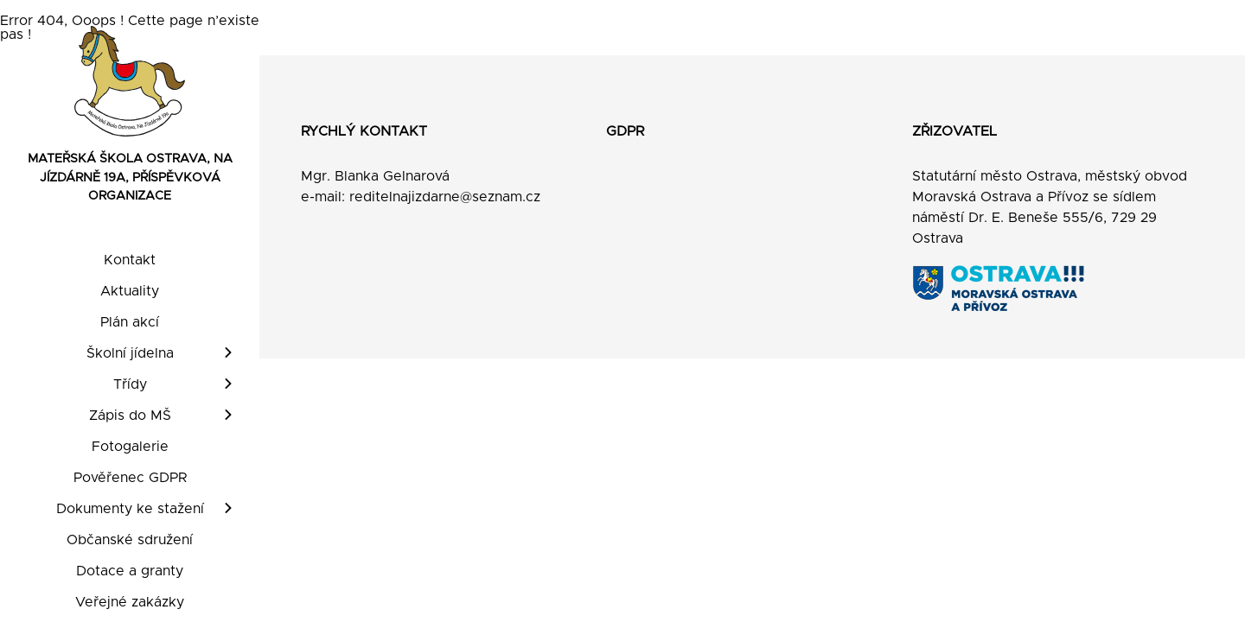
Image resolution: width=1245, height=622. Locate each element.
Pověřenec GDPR (130, 478)
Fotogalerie (130, 447)
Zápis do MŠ (130, 415)
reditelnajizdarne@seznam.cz (444, 197)
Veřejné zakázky (129, 602)
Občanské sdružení (130, 540)
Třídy (130, 384)
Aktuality (129, 291)
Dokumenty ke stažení (130, 509)
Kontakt (130, 260)
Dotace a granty (129, 571)
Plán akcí (129, 322)
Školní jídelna (130, 353)
